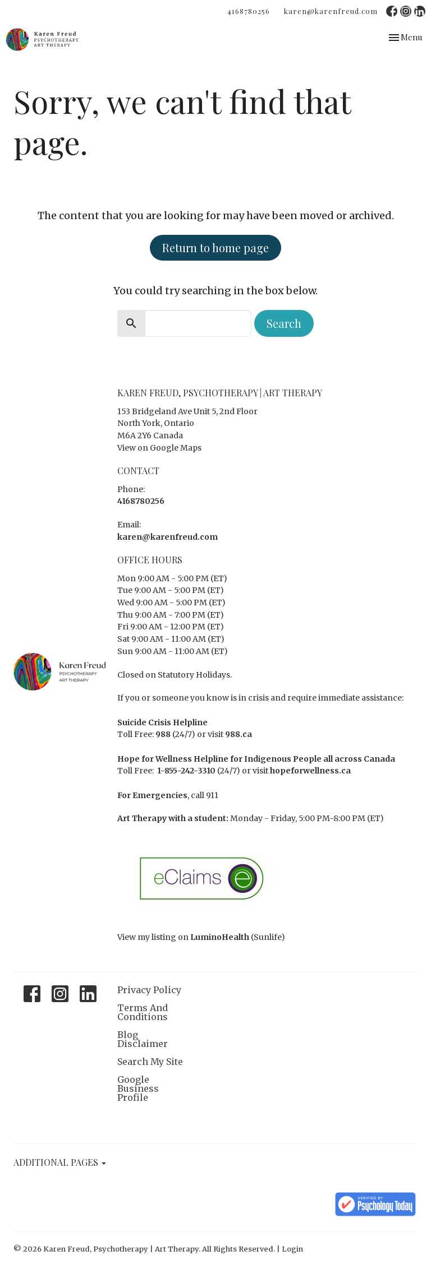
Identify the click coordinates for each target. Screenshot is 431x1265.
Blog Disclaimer (142, 1039)
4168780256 (248, 11)
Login (292, 1249)
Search (284, 323)
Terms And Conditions (142, 1012)
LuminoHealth (219, 937)
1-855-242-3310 (186, 771)
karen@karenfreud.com (331, 11)
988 (163, 734)
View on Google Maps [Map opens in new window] (159, 448)
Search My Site (150, 1061)
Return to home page (215, 247)
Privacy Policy (149, 989)
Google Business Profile (138, 1088)
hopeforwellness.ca (310, 771)
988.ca (238, 734)
